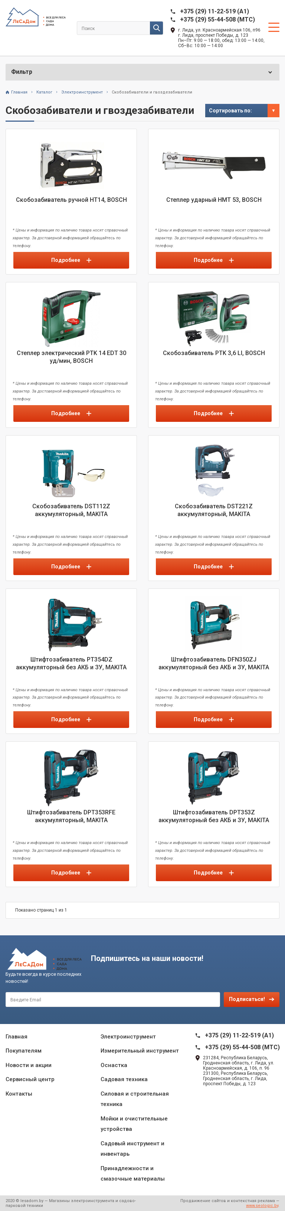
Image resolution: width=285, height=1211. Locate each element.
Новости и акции (29, 1065)
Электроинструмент (82, 92)
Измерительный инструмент (140, 1050)
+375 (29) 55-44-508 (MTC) (217, 19)
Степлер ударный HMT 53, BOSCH (214, 199)
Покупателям (24, 1050)
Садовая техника (124, 1079)
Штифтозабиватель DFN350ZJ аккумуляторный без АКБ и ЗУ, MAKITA (213, 663)
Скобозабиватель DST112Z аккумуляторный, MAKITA (71, 510)
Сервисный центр (30, 1079)
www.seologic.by (262, 1205)
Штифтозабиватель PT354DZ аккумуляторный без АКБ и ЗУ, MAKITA (71, 663)
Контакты (19, 1093)
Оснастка (114, 1065)
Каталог (44, 92)
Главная (19, 92)
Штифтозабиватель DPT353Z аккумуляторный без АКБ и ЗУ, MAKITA (213, 816)
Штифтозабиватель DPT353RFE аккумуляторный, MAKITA (71, 816)
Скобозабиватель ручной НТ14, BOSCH (71, 199)
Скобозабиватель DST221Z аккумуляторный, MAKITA (214, 510)
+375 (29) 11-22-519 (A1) (214, 11)
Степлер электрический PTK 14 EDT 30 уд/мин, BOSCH (71, 356)
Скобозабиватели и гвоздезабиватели (152, 92)
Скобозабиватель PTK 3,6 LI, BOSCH (214, 353)
